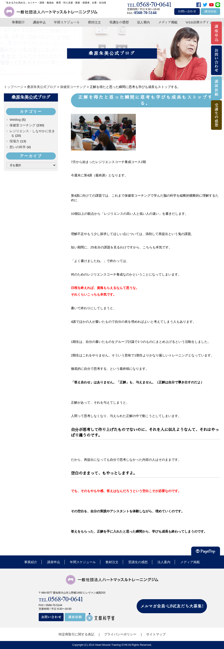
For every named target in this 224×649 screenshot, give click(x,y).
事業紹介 (18, 22)
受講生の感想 (119, 22)
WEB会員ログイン (199, 22)
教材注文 (94, 22)
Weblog (15, 119)
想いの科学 (18, 147)
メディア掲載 (168, 22)
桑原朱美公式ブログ (30, 97)
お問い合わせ (187, 11)
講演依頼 (210, 11)
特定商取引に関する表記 (76, 634)
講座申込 (39, 22)
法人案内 (143, 22)
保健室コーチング (22, 125)
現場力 (14, 141)
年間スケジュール (67, 22)
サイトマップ (156, 634)
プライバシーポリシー (120, 634)
